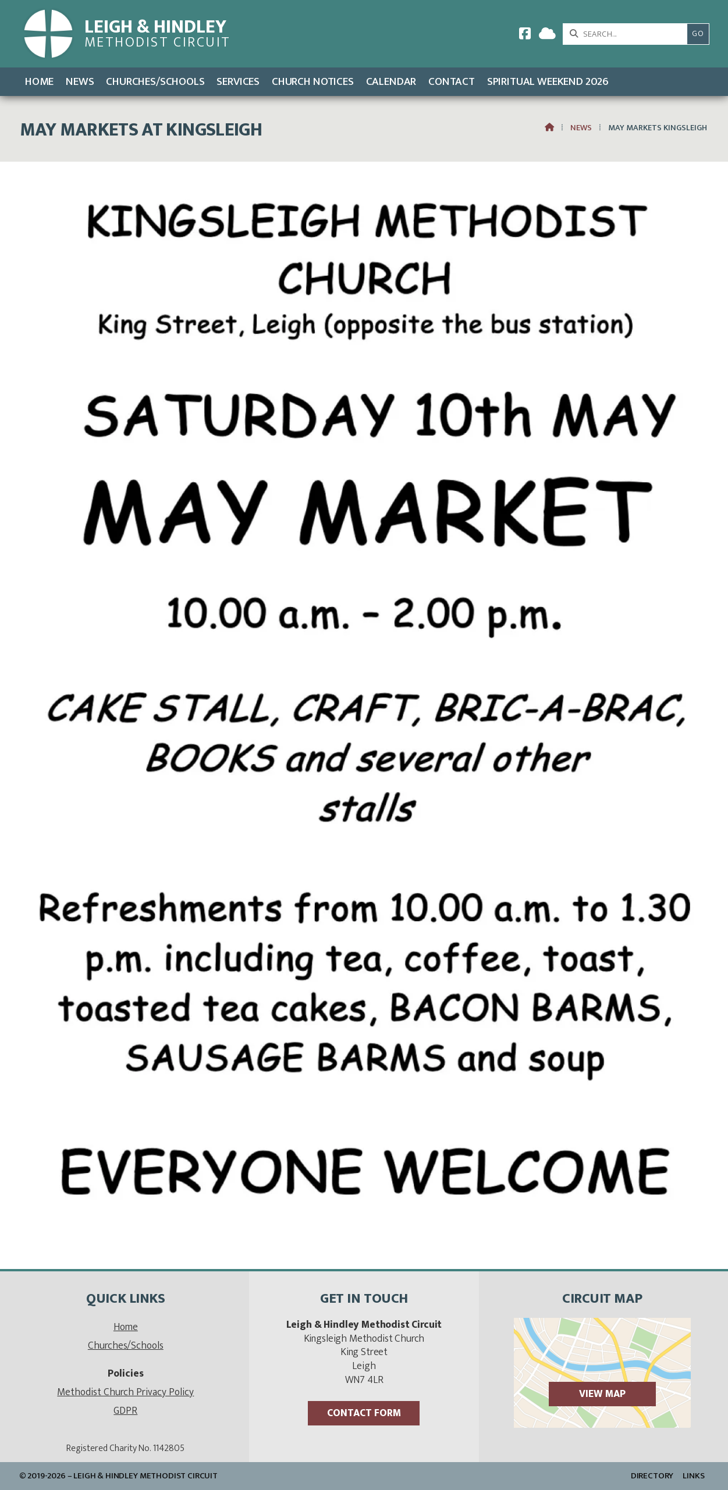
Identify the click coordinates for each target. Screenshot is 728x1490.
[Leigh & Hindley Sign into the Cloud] (547, 36)
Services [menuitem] (238, 81)
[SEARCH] (628, 34)
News (581, 128)
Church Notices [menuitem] (313, 81)
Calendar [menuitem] (391, 81)
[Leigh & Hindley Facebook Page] (525, 36)
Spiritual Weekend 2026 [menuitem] (548, 81)
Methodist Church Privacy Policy (125, 1392)
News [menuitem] (80, 81)
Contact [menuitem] (451, 81)
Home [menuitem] (39, 81)
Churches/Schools (126, 1345)
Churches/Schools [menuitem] (155, 81)
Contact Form (364, 1413)
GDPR (125, 1410)
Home (125, 1326)
